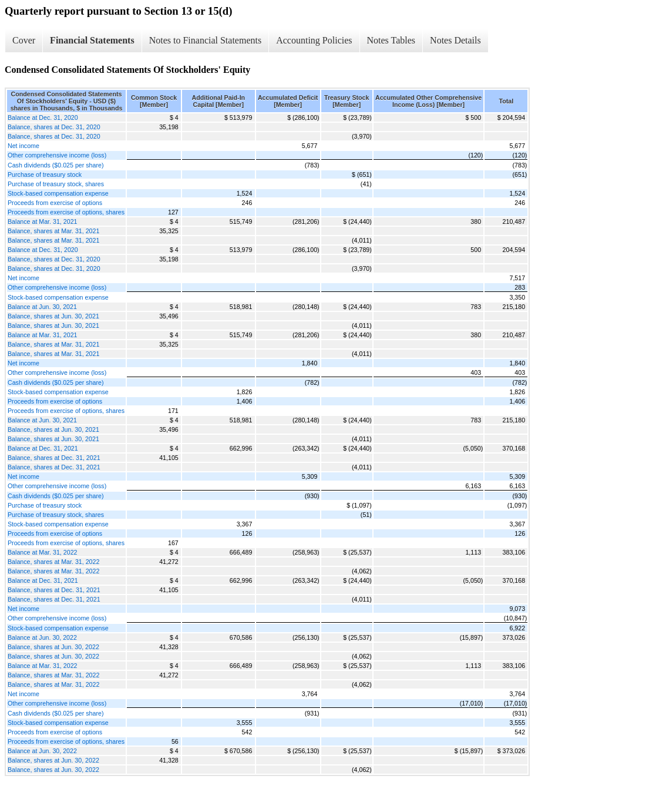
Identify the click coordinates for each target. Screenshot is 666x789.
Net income (23, 145)
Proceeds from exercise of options (55, 202)
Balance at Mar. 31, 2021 (42, 221)
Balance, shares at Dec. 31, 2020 (54, 126)
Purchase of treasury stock (45, 174)
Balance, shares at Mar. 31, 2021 (53, 230)
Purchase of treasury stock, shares (56, 183)
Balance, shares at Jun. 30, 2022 (53, 646)
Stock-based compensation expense (58, 193)
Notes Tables (391, 40)
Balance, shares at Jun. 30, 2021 (53, 316)
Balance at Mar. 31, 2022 (42, 552)
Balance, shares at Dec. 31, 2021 (54, 457)
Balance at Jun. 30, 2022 (42, 637)
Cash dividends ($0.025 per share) (56, 165)
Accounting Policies (314, 40)
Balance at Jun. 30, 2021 (42, 306)
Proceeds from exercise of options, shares (66, 212)
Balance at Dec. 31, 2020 (43, 117)
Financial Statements (92, 40)
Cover (23, 40)
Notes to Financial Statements (205, 40)
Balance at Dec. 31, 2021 (43, 448)
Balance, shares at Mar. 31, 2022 (53, 561)
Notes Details (455, 40)
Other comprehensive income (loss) (57, 155)
